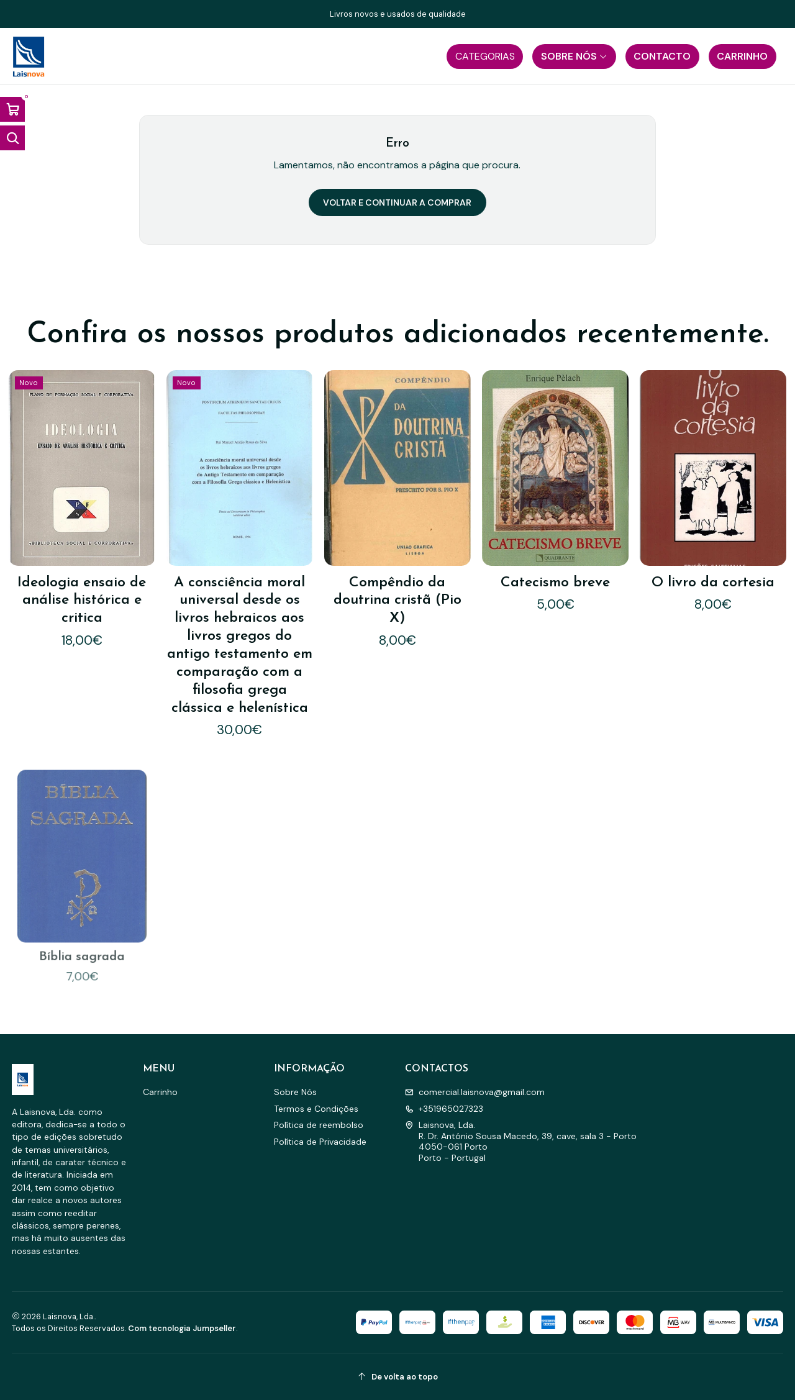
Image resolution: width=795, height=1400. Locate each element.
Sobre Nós (295, 1092)
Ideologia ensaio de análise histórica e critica (81, 601)
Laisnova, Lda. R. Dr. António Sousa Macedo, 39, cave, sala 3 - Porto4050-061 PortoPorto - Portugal (521, 1141)
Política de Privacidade (320, 1141)
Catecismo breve (555, 583)
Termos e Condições (316, 1108)
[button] (485, 56)
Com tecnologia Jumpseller (182, 1328)
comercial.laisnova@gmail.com (475, 1092)
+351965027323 (444, 1108)
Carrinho (160, 1092)
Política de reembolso (318, 1124)
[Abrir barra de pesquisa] (12, 137)
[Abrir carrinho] (12, 109)
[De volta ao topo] (398, 1376)
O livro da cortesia (713, 582)
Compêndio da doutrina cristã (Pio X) (397, 601)
